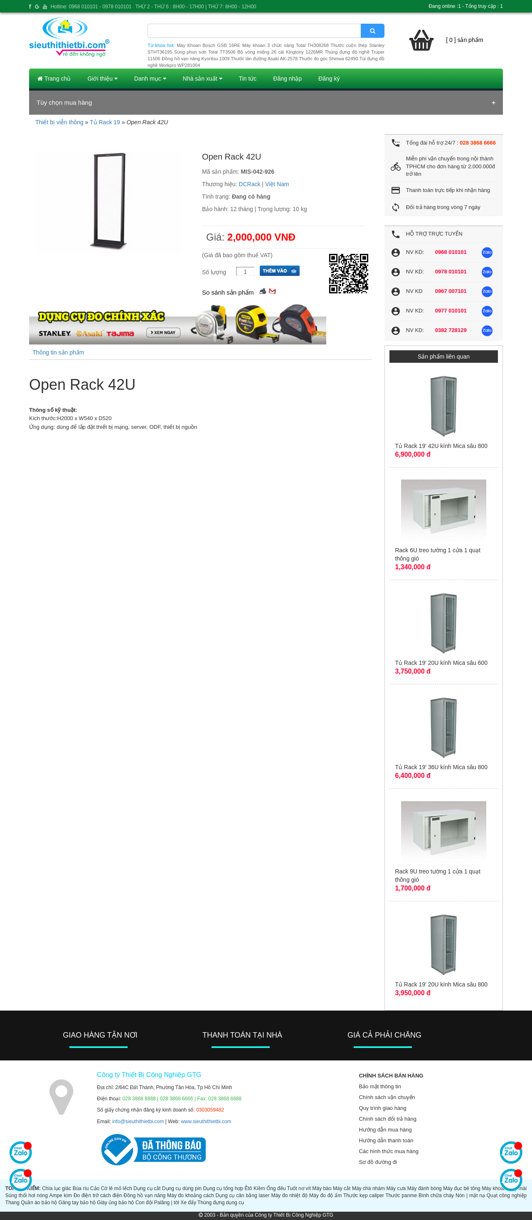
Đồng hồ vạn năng (144, 1195)
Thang (12, 1202)
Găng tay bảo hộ (77, 1202)
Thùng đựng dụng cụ (220, 1202)
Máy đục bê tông (461, 1188)
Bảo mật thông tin (380, 1086)
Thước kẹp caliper (363, 1195)
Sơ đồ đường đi (378, 1162)
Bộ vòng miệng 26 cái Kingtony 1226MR (280, 51)
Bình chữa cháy (436, 1195)
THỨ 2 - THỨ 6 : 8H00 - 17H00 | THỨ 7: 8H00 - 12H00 (195, 7)
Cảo (94, 1188)
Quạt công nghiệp (507, 1195)
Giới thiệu (102, 78)
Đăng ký (329, 78)
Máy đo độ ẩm (325, 1195)
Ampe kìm (60, 1195)
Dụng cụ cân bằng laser (243, 1195)
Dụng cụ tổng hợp (223, 1188)
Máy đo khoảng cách (190, 1195)
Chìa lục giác (56, 1188)
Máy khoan (494, 1188)
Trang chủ (54, 78)
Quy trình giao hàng (382, 1108)
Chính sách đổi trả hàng (387, 1119)
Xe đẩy (188, 1202)
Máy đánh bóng (424, 1188)
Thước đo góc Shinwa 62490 (328, 58)
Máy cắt (342, 1188)
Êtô (248, 1188)
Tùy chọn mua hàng (64, 102)
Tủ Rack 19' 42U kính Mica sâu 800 (441, 446)
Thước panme (401, 1195)
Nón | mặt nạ (470, 1195)
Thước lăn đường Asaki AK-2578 (264, 58)
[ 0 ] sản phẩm (464, 40)
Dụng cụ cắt (146, 1188)
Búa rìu (81, 1188)
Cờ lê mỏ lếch (116, 1188)
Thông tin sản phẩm (58, 352)
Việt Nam (277, 184)
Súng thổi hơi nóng (26, 1195)
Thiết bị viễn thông (59, 122)
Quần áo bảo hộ (39, 1202)
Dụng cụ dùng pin (182, 1188)
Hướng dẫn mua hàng (385, 1130)
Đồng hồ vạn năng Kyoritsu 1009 (195, 58)
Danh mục (150, 78)
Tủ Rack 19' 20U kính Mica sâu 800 (441, 984)
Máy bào (321, 1188)
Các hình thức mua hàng (388, 1151)
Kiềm (259, 1188)
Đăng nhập (287, 78)
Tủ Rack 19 (105, 122)
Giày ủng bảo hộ (115, 1202)
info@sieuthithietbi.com (138, 1121)
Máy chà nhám (368, 1188)
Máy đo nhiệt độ (289, 1195)
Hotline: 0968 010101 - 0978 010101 (91, 7)
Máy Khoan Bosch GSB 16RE (208, 45)
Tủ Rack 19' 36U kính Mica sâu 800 (441, 767)
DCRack (249, 184)
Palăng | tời (166, 1202)
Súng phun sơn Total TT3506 (205, 51)
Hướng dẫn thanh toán (386, 1140)
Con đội (144, 1202)
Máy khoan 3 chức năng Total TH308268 (285, 45)
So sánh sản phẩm (228, 292)
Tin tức (248, 78)
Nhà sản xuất (202, 78)
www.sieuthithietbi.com (206, 1121)
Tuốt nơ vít (299, 1188)
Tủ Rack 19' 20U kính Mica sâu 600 (441, 662)
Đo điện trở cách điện (98, 1195)
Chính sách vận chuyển (387, 1097)
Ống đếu (276, 1188)
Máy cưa (396, 1188)
